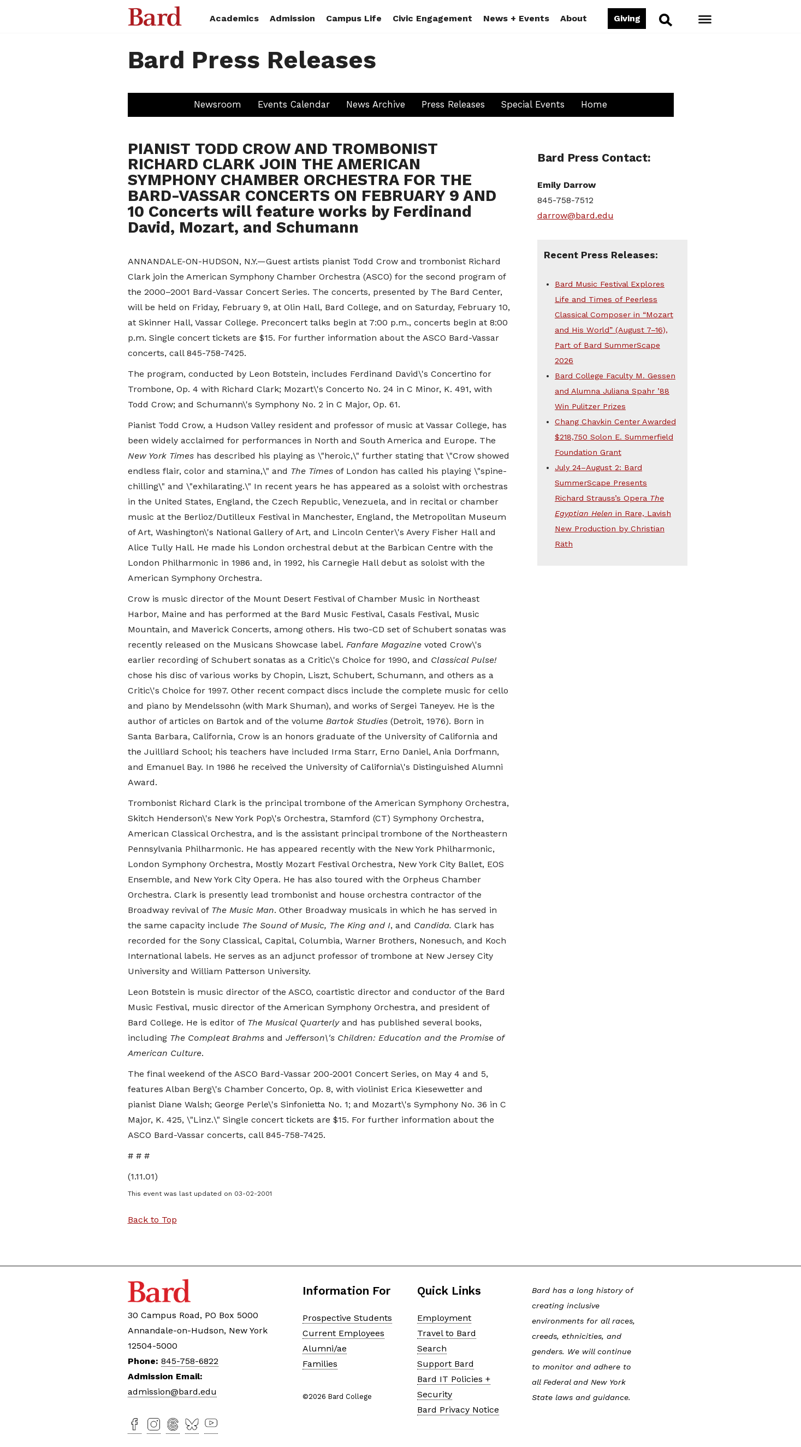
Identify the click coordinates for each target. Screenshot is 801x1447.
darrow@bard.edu (575, 215)
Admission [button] (292, 18)
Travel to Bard (446, 1333)
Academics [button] (234, 18)
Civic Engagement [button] (432, 18)
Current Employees (343, 1333)
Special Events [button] (533, 104)
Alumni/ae (324, 1348)
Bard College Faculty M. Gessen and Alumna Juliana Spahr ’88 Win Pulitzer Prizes (615, 391)
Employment (444, 1318)
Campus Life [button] (354, 18)
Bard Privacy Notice (458, 1409)
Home (594, 104)
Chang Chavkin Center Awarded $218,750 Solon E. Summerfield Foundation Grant (615, 436)
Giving (627, 18)
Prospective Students (347, 1318)
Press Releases (453, 104)
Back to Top (152, 1219)
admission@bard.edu (172, 1391)
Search (665, 19)
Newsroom (217, 104)
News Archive (375, 104)
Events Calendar (294, 104)
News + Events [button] (516, 18)
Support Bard (445, 1364)
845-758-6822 (189, 1361)
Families (319, 1364)
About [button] (573, 18)
